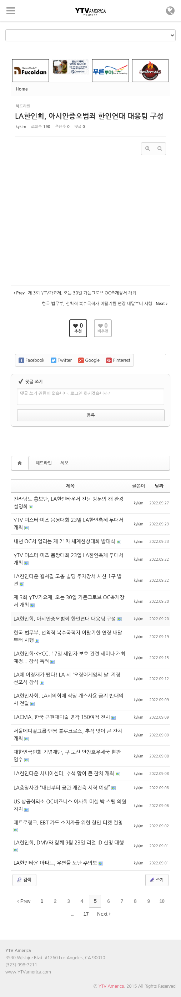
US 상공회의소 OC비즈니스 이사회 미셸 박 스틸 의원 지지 (70, 805)
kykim (21, 127)
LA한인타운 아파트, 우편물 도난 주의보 (56, 862)
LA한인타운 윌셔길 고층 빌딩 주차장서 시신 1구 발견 (68, 580)
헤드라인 (44, 463)
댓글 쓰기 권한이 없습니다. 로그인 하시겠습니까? (65, 393)
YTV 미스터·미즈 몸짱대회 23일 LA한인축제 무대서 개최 (69, 524)
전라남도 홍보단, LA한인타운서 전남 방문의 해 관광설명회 (69, 503)
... (72, 914)
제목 (70, 486)
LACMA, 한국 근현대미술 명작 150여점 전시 (62, 717)
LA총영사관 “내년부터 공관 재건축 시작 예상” (62, 787)
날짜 (159, 486)
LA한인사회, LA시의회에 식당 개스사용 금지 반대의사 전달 (69, 699)
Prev (24, 901)
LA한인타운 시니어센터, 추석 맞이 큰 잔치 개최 (65, 773)
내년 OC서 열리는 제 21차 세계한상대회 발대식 (65, 541)
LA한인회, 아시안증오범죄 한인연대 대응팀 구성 (89, 116)
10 (161, 901)
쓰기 (156, 880)
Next (104, 914)
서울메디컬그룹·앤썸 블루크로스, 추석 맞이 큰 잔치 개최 (68, 735)
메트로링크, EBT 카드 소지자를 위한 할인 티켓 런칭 (68, 822)
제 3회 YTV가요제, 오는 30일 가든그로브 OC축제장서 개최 (69, 601)
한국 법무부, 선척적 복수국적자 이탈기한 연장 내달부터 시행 (68, 636)
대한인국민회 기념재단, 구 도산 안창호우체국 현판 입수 (67, 756)
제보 (64, 463)
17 (86, 914)
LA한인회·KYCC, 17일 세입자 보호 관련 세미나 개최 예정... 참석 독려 (69, 657)
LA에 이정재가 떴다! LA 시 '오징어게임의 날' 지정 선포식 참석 (67, 678)
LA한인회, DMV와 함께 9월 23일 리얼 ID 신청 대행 (69, 842)
